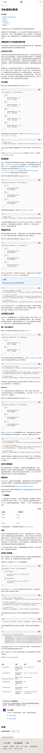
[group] (21, 143)
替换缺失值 (5, 21)
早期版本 (12, 746)
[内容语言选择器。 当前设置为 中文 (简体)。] (7, 743)
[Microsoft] (21, 2)
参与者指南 (23, 705)
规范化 (3, 317)
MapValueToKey (20, 486)
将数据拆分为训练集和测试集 (9, 17)
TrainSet (3, 155)
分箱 (2, 391)
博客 (17, 746)
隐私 (26, 746)
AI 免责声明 (5, 746)
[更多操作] (40, 5)
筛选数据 (4, 19)
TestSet (9, 155)
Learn (2, 5)
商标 (10, 748)
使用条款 (5, 748)
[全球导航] (1, 2)
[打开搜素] (37, 2)
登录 (41, 2)
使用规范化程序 (6, 22)
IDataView (27, 166)
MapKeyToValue (29, 486)
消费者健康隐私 (33, 746)
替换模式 (12, 305)
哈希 (9, 547)
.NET (6, 5)
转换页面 (8, 323)
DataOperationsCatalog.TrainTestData (14, 153)
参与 (22, 746)
